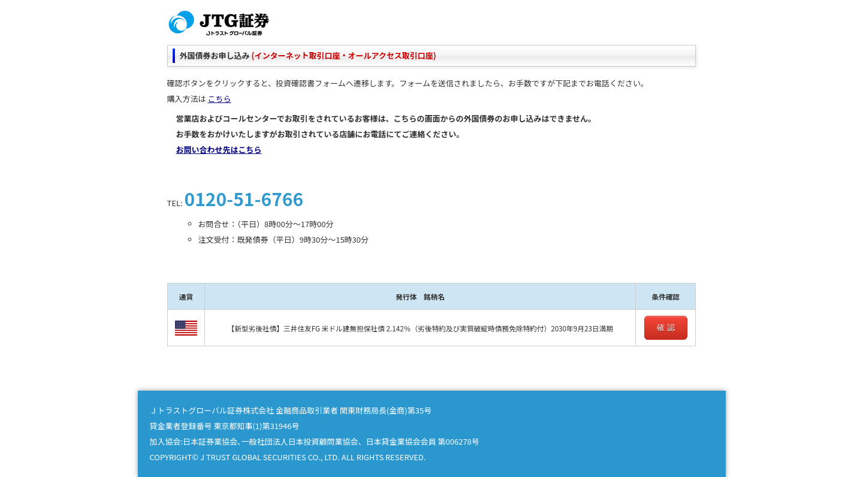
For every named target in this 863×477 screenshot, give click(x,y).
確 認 (666, 327)
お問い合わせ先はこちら (219, 149)
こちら (219, 98)
